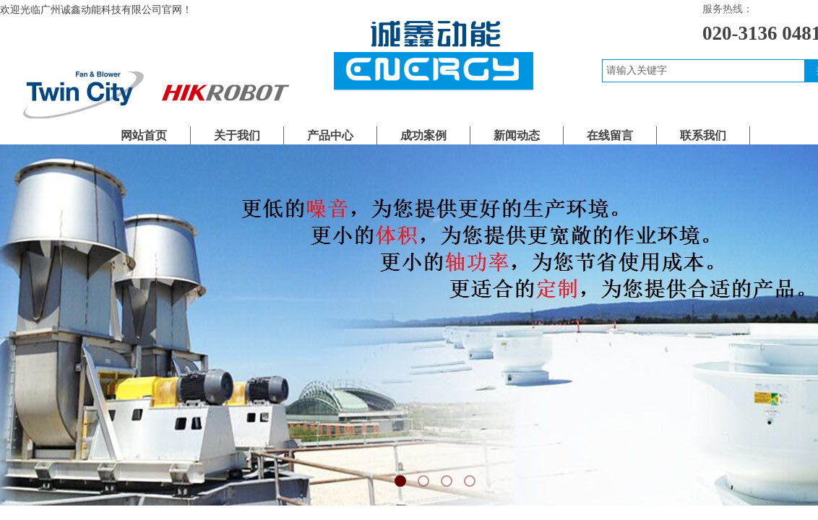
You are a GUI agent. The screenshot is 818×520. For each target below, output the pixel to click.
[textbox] (703, 70)
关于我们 (237, 135)
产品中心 (330, 135)
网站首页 (144, 135)
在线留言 (610, 135)
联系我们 (703, 135)
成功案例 (423, 135)
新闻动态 (517, 135)
